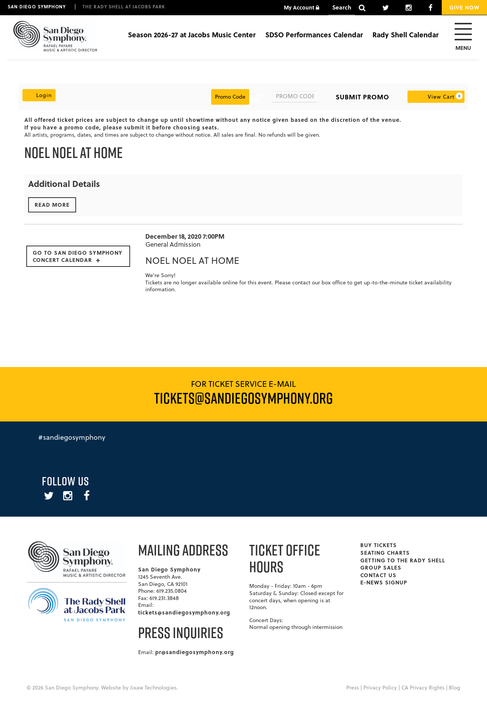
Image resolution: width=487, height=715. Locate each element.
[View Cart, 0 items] (436, 97)
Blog (454, 687)
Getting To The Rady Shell (402, 560)
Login (39, 95)
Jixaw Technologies (153, 687)
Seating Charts (385, 552)
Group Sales (380, 567)
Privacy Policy (380, 687)
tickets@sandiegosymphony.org (184, 612)
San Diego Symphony (37, 6)
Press (352, 687)
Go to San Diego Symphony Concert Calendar (78, 256)
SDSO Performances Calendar (314, 35)
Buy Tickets (378, 545)
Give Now (464, 7)
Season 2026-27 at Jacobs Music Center (192, 35)
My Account (301, 7)
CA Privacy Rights (422, 687)
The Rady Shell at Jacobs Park (124, 6)
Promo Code (256, 96)
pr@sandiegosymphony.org (194, 652)
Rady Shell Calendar (405, 35)
